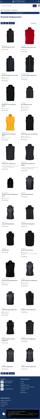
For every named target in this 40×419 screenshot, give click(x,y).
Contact (22, 380)
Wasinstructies (24, 392)
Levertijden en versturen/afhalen (27, 386)
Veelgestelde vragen (25, 384)
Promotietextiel (7, 10)
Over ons (22, 382)
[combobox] (17, 5)
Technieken (23, 390)
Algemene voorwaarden (5, 399)
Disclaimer (3, 405)
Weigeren (36, 413)
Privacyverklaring (4, 403)
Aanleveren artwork (25, 388)
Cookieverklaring (4, 401)
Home (2, 10)
